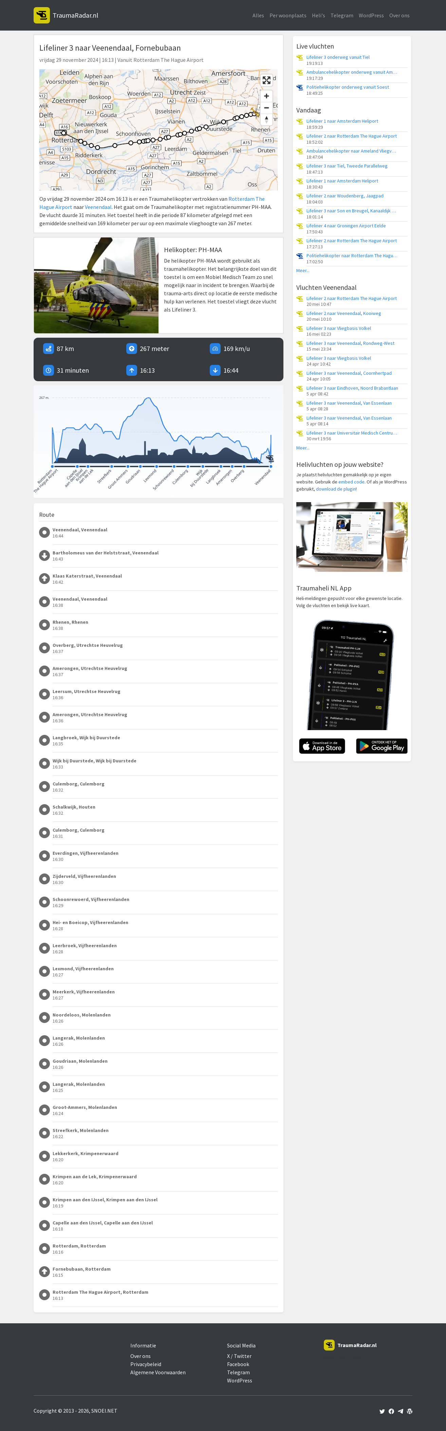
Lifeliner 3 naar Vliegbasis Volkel (338, 328)
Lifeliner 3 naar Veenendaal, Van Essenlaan (349, 403)
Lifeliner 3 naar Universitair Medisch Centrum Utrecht (352, 433)
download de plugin (336, 489)
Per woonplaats (288, 15)
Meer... (303, 270)
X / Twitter (239, 1356)
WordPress (371, 15)
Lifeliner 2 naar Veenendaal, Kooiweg (343, 313)
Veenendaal (98, 207)
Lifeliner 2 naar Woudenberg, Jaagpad (345, 196)
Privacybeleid (145, 1364)
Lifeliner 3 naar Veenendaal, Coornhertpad (349, 373)
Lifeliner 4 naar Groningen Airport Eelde (346, 226)
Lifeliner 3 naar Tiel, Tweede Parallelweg (347, 166)
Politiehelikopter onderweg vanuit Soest (347, 87)
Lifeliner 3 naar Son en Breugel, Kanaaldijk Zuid (352, 211)
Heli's (318, 15)
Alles (258, 15)
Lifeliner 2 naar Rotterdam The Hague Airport (351, 136)
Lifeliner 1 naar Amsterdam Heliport (342, 121)
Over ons (399, 15)
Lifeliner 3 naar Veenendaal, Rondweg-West (350, 343)
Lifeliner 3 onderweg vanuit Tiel (338, 57)
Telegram (342, 15)
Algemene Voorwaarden (158, 1372)
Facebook (238, 1364)
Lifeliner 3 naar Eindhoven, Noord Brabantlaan (352, 388)
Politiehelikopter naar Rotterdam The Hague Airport (352, 256)
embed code (351, 482)
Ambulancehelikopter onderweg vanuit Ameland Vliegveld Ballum (352, 72)
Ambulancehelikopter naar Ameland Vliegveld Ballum (352, 151)
